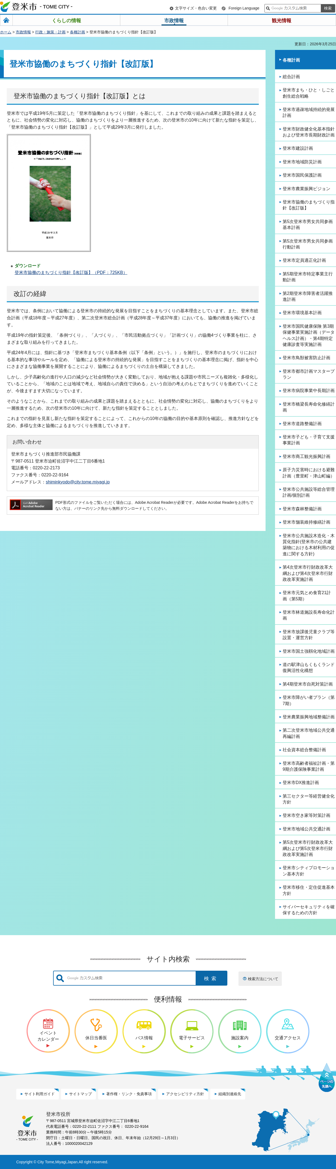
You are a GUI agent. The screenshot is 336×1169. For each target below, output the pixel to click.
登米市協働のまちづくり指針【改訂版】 (309, 205)
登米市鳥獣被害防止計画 (306, 357)
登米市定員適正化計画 (304, 260)
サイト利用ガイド (39, 1094)
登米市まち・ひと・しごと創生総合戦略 (309, 93)
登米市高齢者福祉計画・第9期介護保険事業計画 (309, 766)
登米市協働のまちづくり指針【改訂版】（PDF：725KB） (71, 272)
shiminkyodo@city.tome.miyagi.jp (78, 481)
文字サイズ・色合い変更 (196, 8)
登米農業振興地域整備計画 (309, 717)
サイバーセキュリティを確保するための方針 (309, 909)
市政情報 (23, 32)
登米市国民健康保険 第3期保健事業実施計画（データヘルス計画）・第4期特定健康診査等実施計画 (309, 335)
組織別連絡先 (229, 1094)
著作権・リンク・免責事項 (129, 1094)
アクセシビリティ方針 (185, 1094)
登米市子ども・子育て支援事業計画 (309, 440)
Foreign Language (243, 8)
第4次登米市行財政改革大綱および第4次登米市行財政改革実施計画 (308, 573)
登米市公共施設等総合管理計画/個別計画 (309, 492)
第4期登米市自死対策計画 (308, 684)
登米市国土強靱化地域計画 (309, 651)
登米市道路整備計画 (302, 423)
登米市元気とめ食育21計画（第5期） (307, 595)
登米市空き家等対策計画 (306, 815)
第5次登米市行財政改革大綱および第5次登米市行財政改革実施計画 (308, 848)
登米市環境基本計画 (302, 312)
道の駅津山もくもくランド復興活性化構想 (309, 667)
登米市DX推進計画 (301, 782)
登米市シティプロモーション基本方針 (309, 870)
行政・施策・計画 (50, 32)
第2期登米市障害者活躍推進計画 (308, 296)
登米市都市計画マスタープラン (309, 374)
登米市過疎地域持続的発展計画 (309, 112)
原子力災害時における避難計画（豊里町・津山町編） (309, 472)
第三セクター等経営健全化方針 (309, 799)
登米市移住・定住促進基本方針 (309, 890)
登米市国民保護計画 (302, 175)
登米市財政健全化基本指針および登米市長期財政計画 (309, 132)
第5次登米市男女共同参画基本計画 (308, 224)
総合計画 (291, 76)
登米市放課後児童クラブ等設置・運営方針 (309, 634)
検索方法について (263, 979)
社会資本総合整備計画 (304, 749)
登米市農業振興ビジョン (306, 188)
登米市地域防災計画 (302, 162)
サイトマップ (80, 1094)
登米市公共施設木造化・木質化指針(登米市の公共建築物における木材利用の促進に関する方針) (309, 544)
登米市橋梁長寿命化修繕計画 (309, 407)
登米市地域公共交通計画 (306, 829)
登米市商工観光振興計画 (306, 456)
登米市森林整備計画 (302, 509)
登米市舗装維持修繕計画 (306, 522)
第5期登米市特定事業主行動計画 (308, 277)
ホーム (5, 32)
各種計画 (77, 32)
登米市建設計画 (298, 148)
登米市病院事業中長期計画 (309, 390)
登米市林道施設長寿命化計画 (309, 615)
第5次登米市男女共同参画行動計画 (308, 244)
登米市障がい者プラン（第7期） (309, 700)
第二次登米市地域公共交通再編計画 (309, 733)
